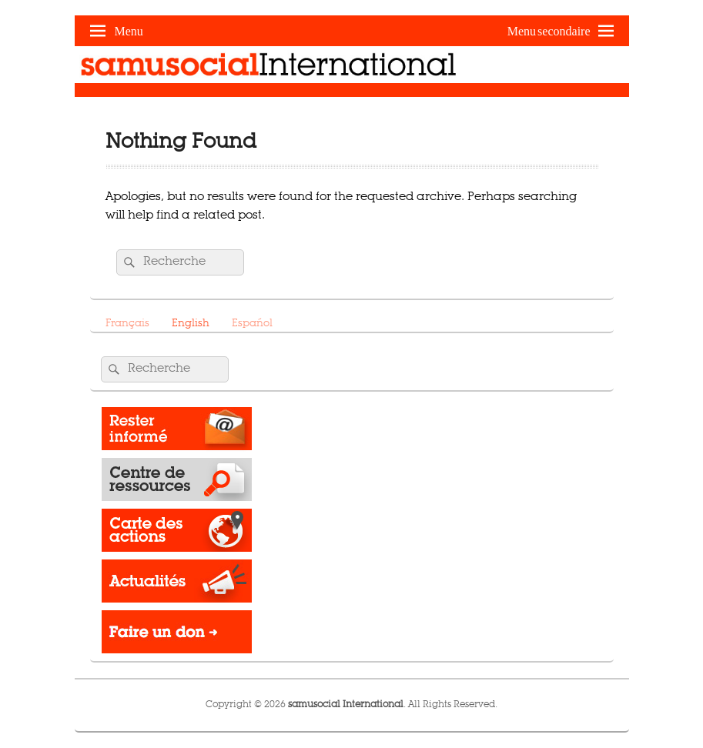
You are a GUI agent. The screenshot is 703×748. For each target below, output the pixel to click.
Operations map (177, 534)
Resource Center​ (177, 483)
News (177, 584)
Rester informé (177, 432)
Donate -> (177, 635)
